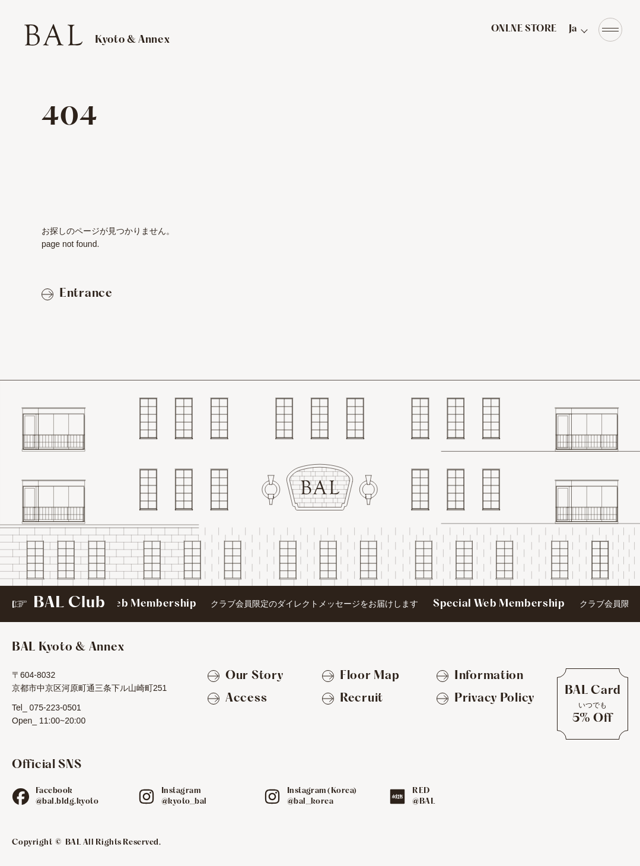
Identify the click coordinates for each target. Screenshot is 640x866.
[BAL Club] (320, 604)
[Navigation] (610, 30)
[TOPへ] (97, 35)
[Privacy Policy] (485, 699)
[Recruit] (352, 699)
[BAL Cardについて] (592, 704)
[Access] (237, 699)
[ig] (146, 796)
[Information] (480, 676)
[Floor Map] (360, 676)
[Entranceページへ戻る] (77, 294)
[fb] (21, 796)
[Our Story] (245, 676)
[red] (397, 796)
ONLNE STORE (524, 29)
